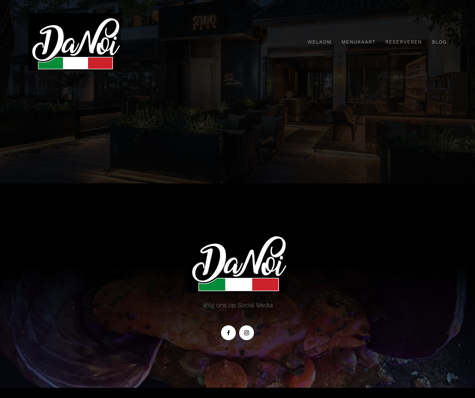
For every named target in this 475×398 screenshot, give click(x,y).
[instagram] (246, 332)
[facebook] (228, 332)
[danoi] (74, 16)
